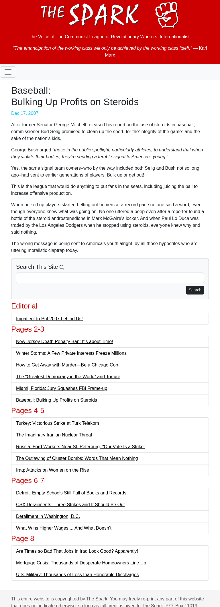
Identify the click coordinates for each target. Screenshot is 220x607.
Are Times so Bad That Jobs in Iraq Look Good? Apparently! (77, 551)
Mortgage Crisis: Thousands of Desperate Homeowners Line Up (81, 562)
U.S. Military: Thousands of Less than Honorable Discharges (77, 574)
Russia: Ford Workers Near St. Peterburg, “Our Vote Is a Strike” (80, 446)
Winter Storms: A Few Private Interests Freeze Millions (71, 353)
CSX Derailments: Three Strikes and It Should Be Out (70, 504)
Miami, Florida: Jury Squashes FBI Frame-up (61, 388)
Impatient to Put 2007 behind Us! (49, 318)
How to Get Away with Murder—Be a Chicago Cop (67, 364)
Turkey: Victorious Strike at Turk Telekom (57, 423)
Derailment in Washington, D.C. (48, 516)
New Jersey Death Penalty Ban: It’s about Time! (64, 341)
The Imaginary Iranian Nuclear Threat (54, 434)
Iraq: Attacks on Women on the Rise (52, 470)
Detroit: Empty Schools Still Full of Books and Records (71, 492)
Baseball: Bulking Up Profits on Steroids (56, 400)
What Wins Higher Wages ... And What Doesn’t (63, 528)
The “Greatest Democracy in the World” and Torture (68, 376)
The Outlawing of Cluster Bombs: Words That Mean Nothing (77, 458)
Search (195, 290)
